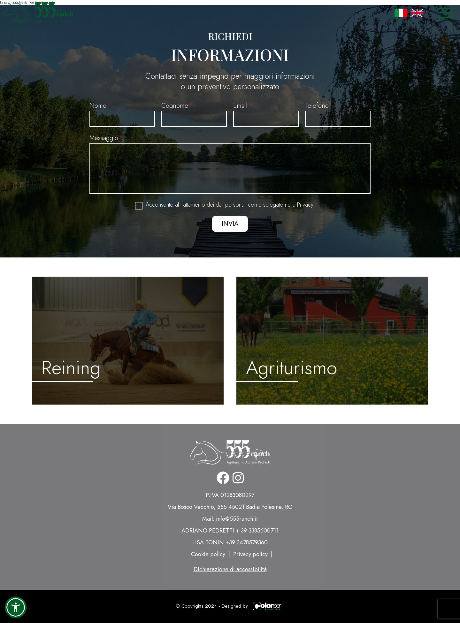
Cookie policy (208, 554)
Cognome (174, 105)
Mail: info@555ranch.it (230, 519)
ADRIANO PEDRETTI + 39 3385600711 (230, 530)
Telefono (317, 105)
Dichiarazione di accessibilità (230, 569)
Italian (401, 13)
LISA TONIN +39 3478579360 (230, 542)
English (416, 13)
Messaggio (103, 138)
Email (240, 105)
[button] (15, 607)
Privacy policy (250, 554)
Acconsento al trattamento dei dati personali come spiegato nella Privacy (229, 205)
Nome (97, 105)
